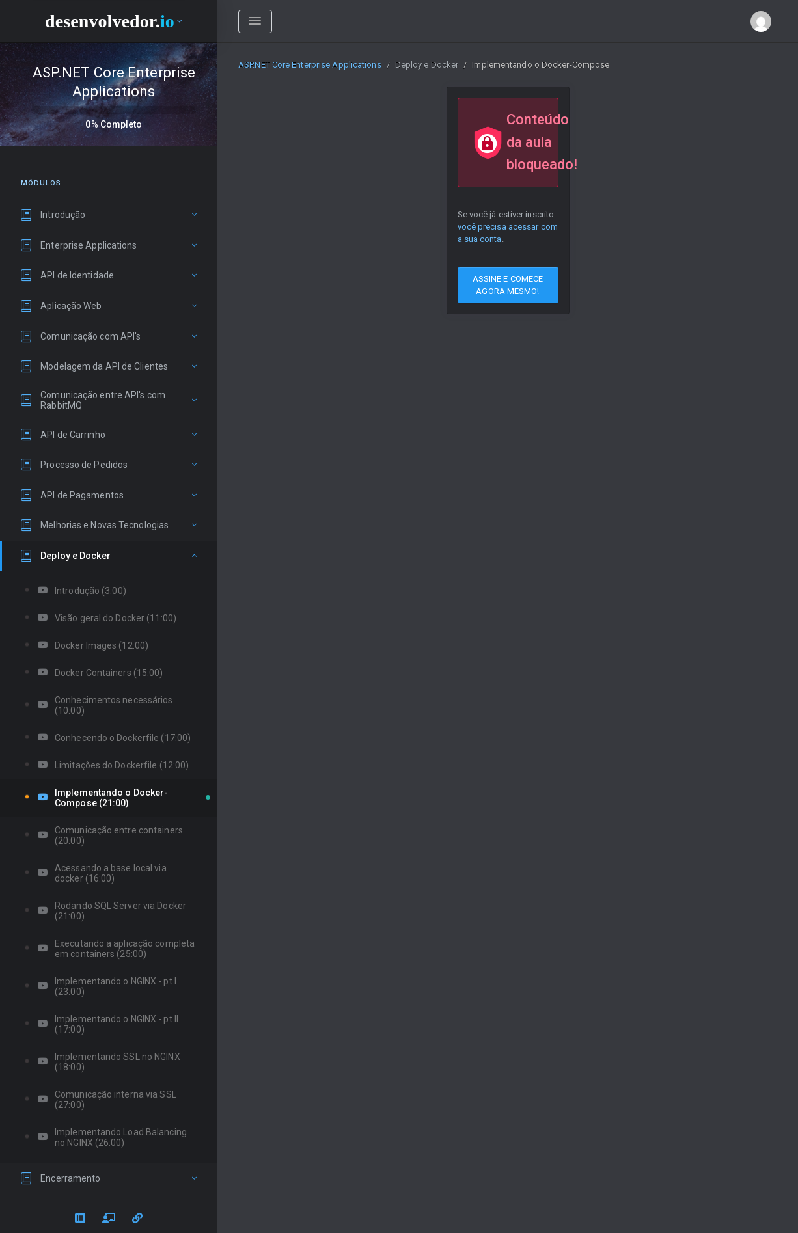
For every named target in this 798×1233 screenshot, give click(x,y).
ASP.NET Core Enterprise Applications (309, 65)
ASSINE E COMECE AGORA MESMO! (508, 285)
